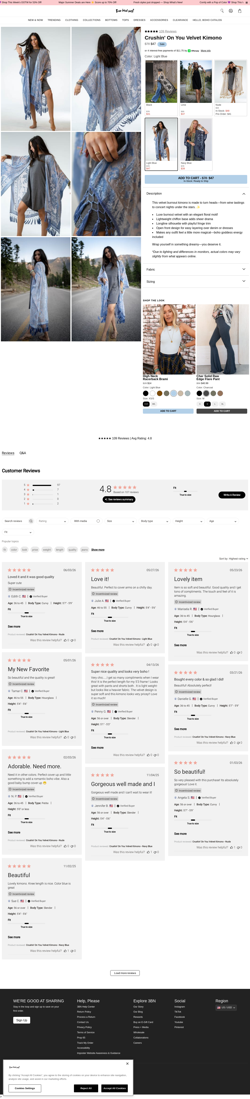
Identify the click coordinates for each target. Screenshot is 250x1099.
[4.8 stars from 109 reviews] (161, 31)
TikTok (178, 1011)
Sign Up (21, 1020)
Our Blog (138, 1011)
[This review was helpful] (65, 640)
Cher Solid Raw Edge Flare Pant (208, 378)
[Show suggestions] (226, 1008)
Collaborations (140, 1037)
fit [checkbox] (5, 549)
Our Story (138, 1006)
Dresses (139, 20)
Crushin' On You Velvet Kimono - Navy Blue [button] (213, 737)
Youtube (179, 1022)
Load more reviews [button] (125, 973)
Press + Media (140, 1027)
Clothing (71, 20)
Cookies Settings (25, 1088)
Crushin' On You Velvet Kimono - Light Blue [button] (130, 639)
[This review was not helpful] (72, 640)
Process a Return (86, 1017)
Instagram (180, 1006)
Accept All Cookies (114, 1088)
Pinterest (179, 1027)
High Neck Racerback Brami (155, 378)
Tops (125, 20)
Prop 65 (81, 1037)
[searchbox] (15, 521)
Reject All (86, 1088)
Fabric (195, 269)
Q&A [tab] (23, 453)
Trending (54, 20)
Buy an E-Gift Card (143, 1022)
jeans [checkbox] (85, 549)
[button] (240, 10)
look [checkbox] (24, 549)
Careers (137, 1043)
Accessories (159, 20)
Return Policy (84, 1011)
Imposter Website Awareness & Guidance (98, 1053)
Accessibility (83, 1048)
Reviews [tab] (8, 453)
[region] (68, 1077)
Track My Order (85, 1043)
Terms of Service (86, 1032)
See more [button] (14, 626)
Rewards (138, 1017)
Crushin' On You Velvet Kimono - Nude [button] (45, 634)
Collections (92, 20)
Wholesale (138, 1032)
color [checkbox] (14, 549)
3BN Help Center (86, 1006)
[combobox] (52, 521)
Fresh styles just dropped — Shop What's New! (165, 2)
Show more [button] (97, 549)
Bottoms (111, 20)
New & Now (35, 20)
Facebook (180, 1017)
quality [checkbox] (72, 549)
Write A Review (232, 494)
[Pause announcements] (246, 2)
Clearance (180, 20)
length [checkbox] (59, 549)
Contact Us (83, 1022)
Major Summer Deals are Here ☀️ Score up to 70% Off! (95, 2)
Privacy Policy (84, 1027)
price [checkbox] (35, 549)
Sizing (195, 281)
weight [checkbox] (47, 549)
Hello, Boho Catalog (207, 20)
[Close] (127, 1063)
